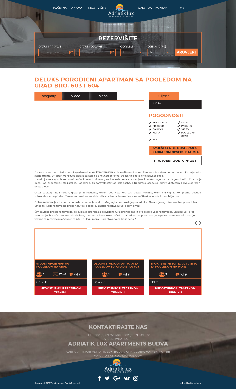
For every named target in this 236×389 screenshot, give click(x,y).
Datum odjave (90, 46)
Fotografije (48, 96)
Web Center (55, 383)
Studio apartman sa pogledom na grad (52, 265)
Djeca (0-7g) (157, 46)
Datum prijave (49, 46)
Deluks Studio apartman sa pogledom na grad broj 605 (116, 265)
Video (75, 96)
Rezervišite (97, 7)
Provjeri (186, 52)
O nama (76, 7)
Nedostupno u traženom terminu (61, 290)
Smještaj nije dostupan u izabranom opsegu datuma (175, 150)
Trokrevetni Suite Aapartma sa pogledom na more (174, 265)
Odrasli (126, 46)
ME (182, 7)
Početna (60, 7)
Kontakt (162, 7)
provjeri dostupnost (175, 160)
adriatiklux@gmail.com (191, 383)
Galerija (145, 7)
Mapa (103, 96)
